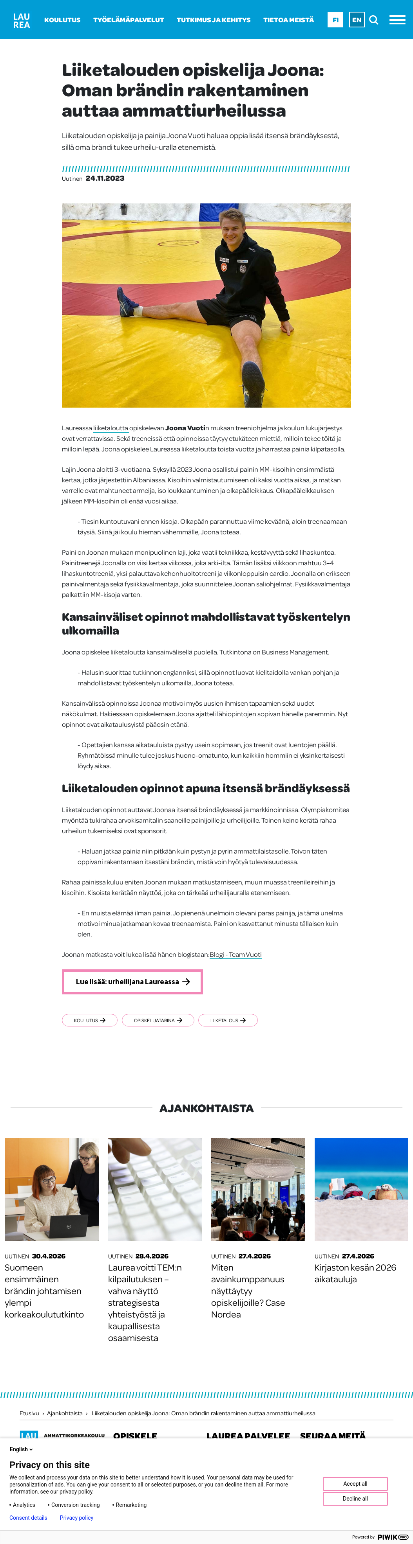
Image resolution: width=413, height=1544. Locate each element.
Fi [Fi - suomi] (336, 19)
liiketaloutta (111, 427)
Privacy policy (76, 1518)
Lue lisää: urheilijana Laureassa (131, 982)
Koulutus (62, 19)
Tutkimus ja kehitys (214, 19)
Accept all (355, 1484)
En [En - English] (357, 19)
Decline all (355, 1498)
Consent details (28, 1518)
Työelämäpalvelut (128, 19)
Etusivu (29, 1414)
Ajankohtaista (65, 1414)
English (22, 1449)
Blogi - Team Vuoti (236, 954)
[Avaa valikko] (399, 20)
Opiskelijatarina (161, 1021)
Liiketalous (234, 1021)
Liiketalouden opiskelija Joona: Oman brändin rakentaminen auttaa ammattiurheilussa (203, 1414)
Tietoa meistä (288, 19)
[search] (376, 20)
